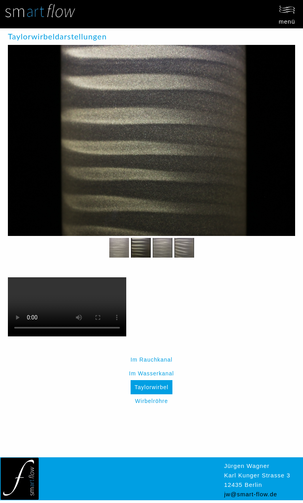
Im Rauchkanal (151, 359)
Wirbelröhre (151, 401)
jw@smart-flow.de (250, 494)
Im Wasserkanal (151, 373)
